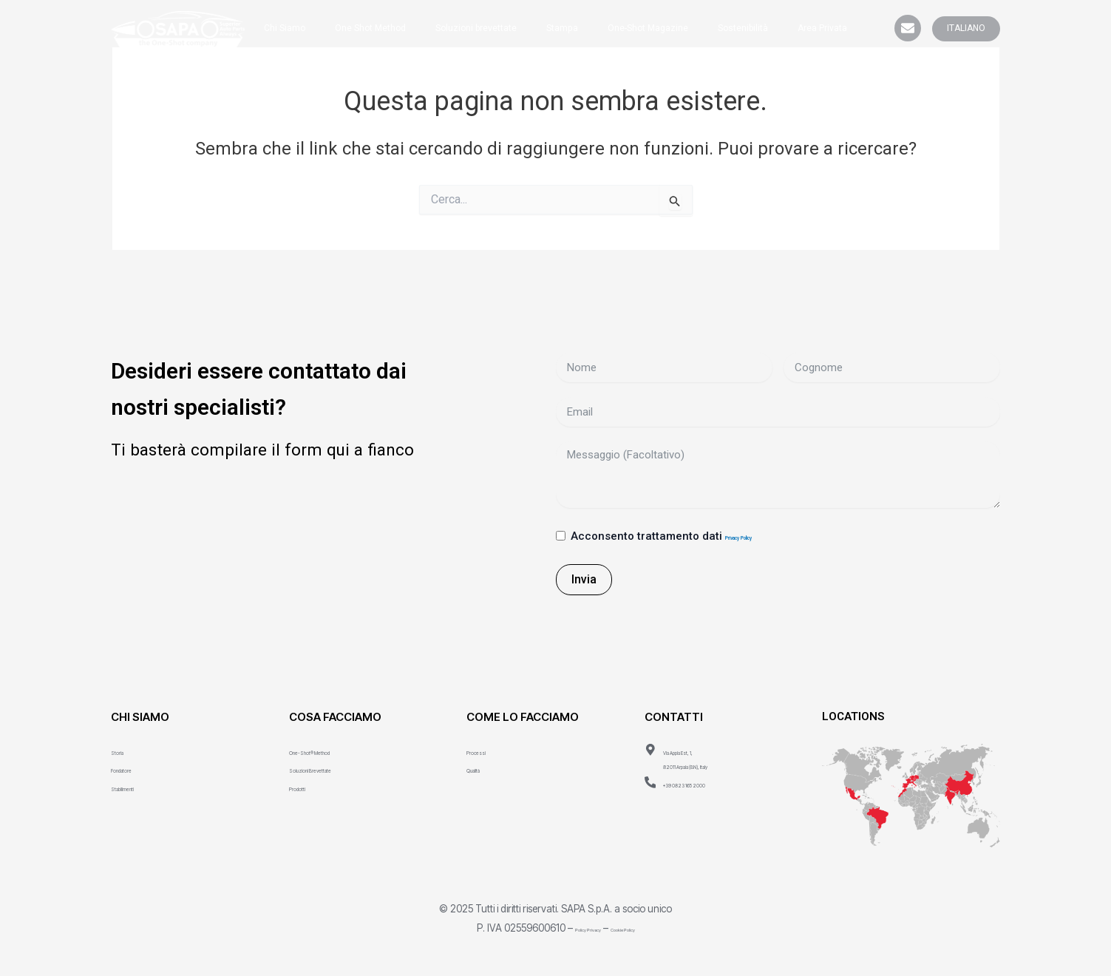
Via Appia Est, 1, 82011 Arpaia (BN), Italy (720, 756)
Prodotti (309, 785)
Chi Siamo (284, 28)
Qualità (483, 766)
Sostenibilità (743, 28)
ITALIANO (966, 28)
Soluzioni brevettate (476, 28)
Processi (488, 749)
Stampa (562, 28)
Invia (584, 577)
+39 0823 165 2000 (713, 781)
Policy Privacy (570, 926)
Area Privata (822, 28)
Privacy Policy (761, 536)
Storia (125, 749)
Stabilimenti (140, 785)
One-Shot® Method (338, 749)
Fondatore (136, 766)
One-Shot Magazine (648, 28)
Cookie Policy (640, 926)
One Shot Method (370, 28)
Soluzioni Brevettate (339, 766)
